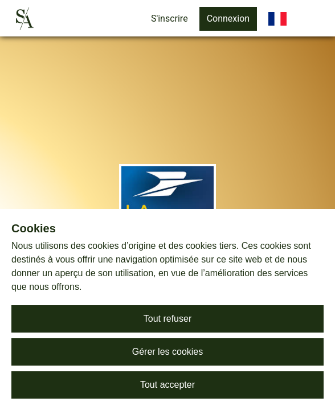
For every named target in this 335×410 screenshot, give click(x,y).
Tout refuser (167, 318)
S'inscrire (169, 18)
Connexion (228, 18)
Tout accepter (167, 385)
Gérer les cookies (167, 351)
